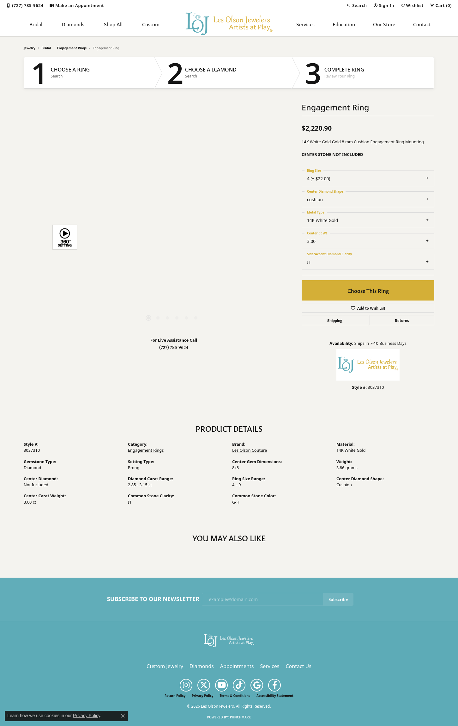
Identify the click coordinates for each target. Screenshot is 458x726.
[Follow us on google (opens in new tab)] (256, 685)
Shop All (113, 23)
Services (305, 23)
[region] (172, 237)
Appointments (237, 666)
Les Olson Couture (249, 450)
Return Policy (175, 695)
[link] (24, 5)
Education (344, 23)
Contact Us (298, 666)
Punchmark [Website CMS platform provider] (240, 717)
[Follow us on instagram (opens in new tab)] (186, 685)
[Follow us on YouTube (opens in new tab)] (221, 685)
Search (57, 76)
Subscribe (338, 599)
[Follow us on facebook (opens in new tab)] (274, 685)
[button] (357, 5)
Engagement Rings (72, 48)
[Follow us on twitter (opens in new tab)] (203, 685)
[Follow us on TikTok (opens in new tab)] (239, 685)
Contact (422, 23)
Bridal (35, 23)
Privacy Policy (202, 695)
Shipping (334, 320)
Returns (402, 320)
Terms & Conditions (235, 695)
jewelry (29, 48)
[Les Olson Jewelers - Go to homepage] (229, 639)
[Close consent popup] (123, 716)
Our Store (384, 23)
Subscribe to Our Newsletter (153, 599)
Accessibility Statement (274, 695)
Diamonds (73, 23)
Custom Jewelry (165, 666)
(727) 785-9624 (173, 347)
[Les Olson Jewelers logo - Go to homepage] (229, 23)
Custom (151, 23)
